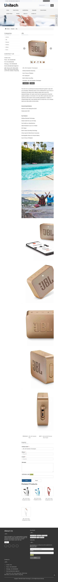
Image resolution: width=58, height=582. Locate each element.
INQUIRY (25, 83)
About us (25, 13)
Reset (36, 480)
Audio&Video (25, 10)
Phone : (24, 452)
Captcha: (32, 550)
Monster (7, 42)
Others (7, 47)
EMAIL (32, 83)
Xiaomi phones (33, 537)
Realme (7, 44)
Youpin (38, 537)
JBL (16, 28)
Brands (17, 13)
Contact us (33, 13)
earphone (39, 535)
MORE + (6, 542)
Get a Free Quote (46, 0)
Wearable (34, 10)
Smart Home (15, 10)
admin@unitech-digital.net (12, 65)
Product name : (26, 446)
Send (26, 480)
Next (51, 48)
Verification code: (26, 474)
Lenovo (7, 37)
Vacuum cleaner (33, 535)
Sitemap (42, 578)
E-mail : (24, 456)
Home (7, 10)
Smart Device (43, 10)
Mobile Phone (9, 13)
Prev (24, 48)
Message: (24, 462)
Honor (7, 49)
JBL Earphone (44, 535)
